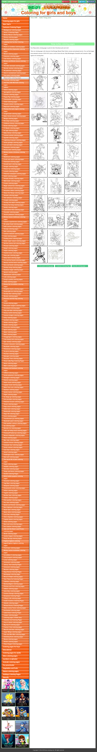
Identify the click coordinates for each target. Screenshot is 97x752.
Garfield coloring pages (11, 320)
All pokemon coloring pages (12, 70)
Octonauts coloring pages (12, 562)
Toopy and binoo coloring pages (14, 471)
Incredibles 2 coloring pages (13, 555)
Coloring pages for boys (11, 647)
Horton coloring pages (11, 641)
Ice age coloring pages (11, 130)
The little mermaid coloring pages (14, 66)
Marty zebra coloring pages (12, 512)
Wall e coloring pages (10, 366)
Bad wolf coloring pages (11, 457)
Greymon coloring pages (11, 481)
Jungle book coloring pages (12, 113)
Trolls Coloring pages (10, 102)
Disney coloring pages (11, 37)
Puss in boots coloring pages (13, 622)
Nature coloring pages (11, 671)
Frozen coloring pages (11, 183)
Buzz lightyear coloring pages (13, 507)
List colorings (13, 1)
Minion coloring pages (11, 54)
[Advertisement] (62, 30)
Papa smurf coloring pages (12, 406)
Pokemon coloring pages (11, 56)
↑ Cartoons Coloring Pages (63, 266)
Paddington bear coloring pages (14, 454)
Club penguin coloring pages (13, 557)
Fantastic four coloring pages (13, 445)
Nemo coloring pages (10, 363)
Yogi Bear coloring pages (12, 483)
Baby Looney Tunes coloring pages (15, 608)
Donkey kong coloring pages (13, 267)
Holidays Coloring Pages (12, 674)
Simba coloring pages (10, 322)
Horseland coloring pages (12, 308)
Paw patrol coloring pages (12, 75)
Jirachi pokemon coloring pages (14, 214)
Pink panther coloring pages (12, 500)
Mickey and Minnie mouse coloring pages (15, 62)
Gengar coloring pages (11, 166)
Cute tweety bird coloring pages (14, 339)
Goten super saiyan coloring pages (15, 241)
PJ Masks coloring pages (11, 128)
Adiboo (6, 87)
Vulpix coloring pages (10, 250)
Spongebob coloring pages (12, 92)
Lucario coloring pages (11, 171)
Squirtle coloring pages (11, 137)
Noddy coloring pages (11, 207)
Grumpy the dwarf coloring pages (14, 202)
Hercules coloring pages (11, 469)
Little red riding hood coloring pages (15, 430)
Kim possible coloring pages (13, 399)
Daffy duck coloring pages (12, 409)
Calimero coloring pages (11, 581)
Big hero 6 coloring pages (12, 625)
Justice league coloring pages (13, 536)
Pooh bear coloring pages (12, 548)
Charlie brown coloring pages (13, 253)
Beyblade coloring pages (11, 346)
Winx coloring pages (10, 656)
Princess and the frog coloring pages (13, 300)
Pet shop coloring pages (11, 121)
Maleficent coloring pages (12, 157)
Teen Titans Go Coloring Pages (13, 579)
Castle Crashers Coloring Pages (14, 600)
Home (4, 1)
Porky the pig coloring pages (13, 538)
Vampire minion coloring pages (13, 104)
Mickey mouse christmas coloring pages (14, 153)
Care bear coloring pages (12, 450)
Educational (7, 650)
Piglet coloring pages (10, 394)
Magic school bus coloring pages (14, 185)
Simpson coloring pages (11, 485)
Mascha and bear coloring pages (14, 629)
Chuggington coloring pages (13, 337)
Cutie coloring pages (10, 236)
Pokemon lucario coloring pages (14, 401)
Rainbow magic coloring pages (13, 270)
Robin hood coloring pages (12, 382)
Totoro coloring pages (11, 90)
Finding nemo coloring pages (13, 238)
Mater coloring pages (10, 332)
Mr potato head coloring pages (13, 224)
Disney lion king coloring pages (14, 205)
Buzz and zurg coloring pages (13, 524)
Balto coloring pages (10, 334)
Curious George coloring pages (13, 593)
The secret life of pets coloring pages (13, 460)
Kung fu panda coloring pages (13, 279)
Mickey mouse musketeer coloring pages (14, 551)
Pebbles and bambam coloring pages (13, 369)
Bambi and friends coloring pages (14, 505)
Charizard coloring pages (12, 161)
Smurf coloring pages (10, 452)
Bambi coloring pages (10, 325)
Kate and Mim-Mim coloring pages (14, 634)
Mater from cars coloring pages (13, 387)
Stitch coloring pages (10, 176)
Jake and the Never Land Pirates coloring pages (14, 530)
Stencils (6, 677)
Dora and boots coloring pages (13, 265)
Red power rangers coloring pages (14, 305)
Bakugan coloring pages (11, 356)
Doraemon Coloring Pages (12, 596)
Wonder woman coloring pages (13, 68)
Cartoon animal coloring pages (13, 135)
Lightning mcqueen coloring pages (15, 140)
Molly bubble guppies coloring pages (13, 477)
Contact (23, 1)
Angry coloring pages (10, 464)
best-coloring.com (49, 750)
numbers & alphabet (10, 659)
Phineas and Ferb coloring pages (14, 586)
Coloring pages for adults (12, 653)
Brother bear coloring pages (12, 495)
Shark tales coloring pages (12, 509)
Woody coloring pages (11, 296)
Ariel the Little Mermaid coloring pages (14, 84)
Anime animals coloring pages (13, 188)
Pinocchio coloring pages (12, 327)
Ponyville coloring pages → (79, 266)
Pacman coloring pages (11, 353)
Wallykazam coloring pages (12, 274)
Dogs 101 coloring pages (11, 413)
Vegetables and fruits (10, 668)
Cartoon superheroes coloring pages (15, 221)
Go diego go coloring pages (12, 397)
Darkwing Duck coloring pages (13, 637)
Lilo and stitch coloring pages (13, 145)
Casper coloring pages (11, 615)
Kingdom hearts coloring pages (13, 289)
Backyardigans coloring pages (13, 584)
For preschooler (8, 665)
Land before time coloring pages (14, 210)
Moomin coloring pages (11, 569)
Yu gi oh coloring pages (11, 351)
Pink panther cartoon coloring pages (15, 423)
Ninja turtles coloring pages (12, 78)
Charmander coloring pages (12, 99)
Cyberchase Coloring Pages (12, 613)
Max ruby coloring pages (11, 440)
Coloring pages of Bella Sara (13, 617)
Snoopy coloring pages (11, 229)
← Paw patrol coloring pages (45, 266)
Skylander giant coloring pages (13, 421)
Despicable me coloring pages (13, 291)
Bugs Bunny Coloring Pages (13, 572)
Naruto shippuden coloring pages (14, 435)
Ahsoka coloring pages (11, 195)
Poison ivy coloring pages (12, 169)
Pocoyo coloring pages (11, 245)
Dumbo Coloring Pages (11, 474)
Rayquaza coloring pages (12, 147)
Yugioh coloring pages (11, 493)
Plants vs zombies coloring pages (14, 46)
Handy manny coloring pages (13, 392)
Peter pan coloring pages (11, 255)
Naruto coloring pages (11, 272)
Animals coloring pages (11, 662)
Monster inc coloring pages (12, 428)
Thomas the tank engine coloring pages (14, 110)
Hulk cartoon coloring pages (13, 226)
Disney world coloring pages (13, 313)
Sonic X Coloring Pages (11, 32)
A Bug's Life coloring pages (12, 598)
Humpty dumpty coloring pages (13, 178)
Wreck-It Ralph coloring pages (13, 576)
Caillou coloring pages (11, 497)
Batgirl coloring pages (11, 248)
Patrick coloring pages (11, 380)
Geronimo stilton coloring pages (14, 190)
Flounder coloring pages (11, 212)
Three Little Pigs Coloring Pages (14, 361)
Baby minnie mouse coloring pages (15, 116)
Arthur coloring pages (10, 490)
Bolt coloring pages (10, 231)
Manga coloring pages (11, 118)
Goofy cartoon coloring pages (13, 447)
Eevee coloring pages (10, 125)
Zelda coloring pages (10, 282)
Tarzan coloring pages (11, 404)
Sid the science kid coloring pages (14, 243)
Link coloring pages (10, 277)
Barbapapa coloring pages (12, 574)
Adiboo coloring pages (11, 588)
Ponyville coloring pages (11, 80)
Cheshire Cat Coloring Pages (13, 620)
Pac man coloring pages (11, 502)
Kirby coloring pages (10, 317)
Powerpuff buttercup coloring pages (15, 433)
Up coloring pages (9, 426)
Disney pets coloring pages (12, 150)
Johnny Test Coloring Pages (12, 564)
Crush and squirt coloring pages (14, 159)
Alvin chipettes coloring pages (13, 517)
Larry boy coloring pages (11, 514)
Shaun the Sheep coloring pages (14, 193)
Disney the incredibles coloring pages (13, 285)
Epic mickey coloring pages (12, 341)
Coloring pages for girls (11, 21)
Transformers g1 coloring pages (14, 418)
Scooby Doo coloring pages (12, 293)
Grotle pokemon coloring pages (14, 375)
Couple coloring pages (11, 200)
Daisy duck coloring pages (12, 258)
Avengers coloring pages (11, 377)
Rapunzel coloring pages (11, 106)
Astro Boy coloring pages (12, 591)
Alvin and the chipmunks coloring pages (14, 50)
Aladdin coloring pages (11, 466)
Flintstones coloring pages (12, 349)
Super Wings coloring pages (13, 632)
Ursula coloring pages (11, 303)
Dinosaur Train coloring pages (13, 358)
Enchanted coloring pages (12, 610)
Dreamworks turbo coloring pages (14, 488)
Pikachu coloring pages (11, 39)
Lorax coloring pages (10, 560)
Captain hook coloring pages (13, 385)
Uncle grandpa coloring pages (13, 142)
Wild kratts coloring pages (12, 181)
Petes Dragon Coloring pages (13, 644)
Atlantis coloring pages (11, 603)
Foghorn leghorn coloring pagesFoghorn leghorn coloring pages (14, 543)
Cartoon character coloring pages (14, 344)
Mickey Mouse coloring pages (13, 35)
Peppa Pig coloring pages (12, 97)
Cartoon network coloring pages (14, 233)
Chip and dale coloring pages (13, 310)
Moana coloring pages (11, 639)
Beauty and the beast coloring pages (15, 262)
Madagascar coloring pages (12, 30)
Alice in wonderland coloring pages (15, 73)
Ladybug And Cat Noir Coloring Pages (13, 43)
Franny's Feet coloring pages (13, 627)
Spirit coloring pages (10, 329)
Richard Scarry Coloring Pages (13, 605)
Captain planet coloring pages (13, 519)
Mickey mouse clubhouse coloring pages (14, 218)
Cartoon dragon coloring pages (13, 315)
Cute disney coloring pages (12, 58)
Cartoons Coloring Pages (12, 27)
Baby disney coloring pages (12, 133)
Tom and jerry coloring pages (13, 198)
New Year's (7, 24)
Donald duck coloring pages (12, 164)
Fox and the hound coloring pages (14, 260)
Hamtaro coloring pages (11, 389)
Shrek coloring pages (10, 533)
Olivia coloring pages (10, 521)
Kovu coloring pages (10, 416)
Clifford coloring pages (11, 373)
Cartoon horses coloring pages (13, 442)
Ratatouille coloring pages (12, 411)
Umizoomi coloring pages (12, 567)
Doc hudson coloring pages (12, 526)
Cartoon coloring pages (11, 94)
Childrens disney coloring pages (14, 123)
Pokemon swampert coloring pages (15, 173)
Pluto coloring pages (10, 438)
